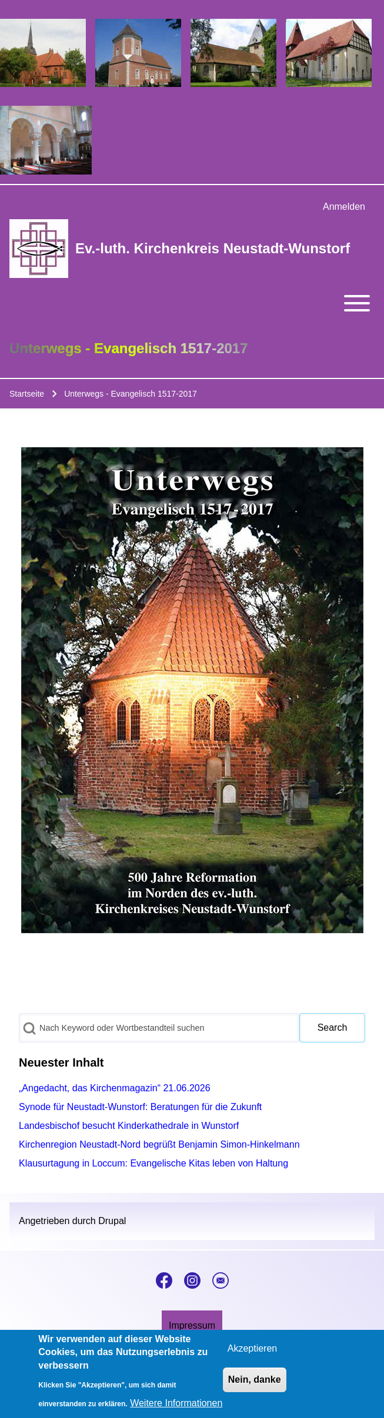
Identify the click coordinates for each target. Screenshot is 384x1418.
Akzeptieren (253, 1355)
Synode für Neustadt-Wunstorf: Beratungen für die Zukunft (140, 1107)
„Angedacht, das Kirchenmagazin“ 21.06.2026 (115, 1088)
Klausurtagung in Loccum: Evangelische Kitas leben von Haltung (153, 1163)
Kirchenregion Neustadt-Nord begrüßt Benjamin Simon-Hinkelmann (159, 1144)
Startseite (26, 393)
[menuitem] (344, 207)
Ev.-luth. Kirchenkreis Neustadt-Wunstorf (212, 248)
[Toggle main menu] (192, 303)
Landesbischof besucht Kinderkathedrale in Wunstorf (129, 1126)
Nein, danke (254, 1387)
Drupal (112, 1221)
